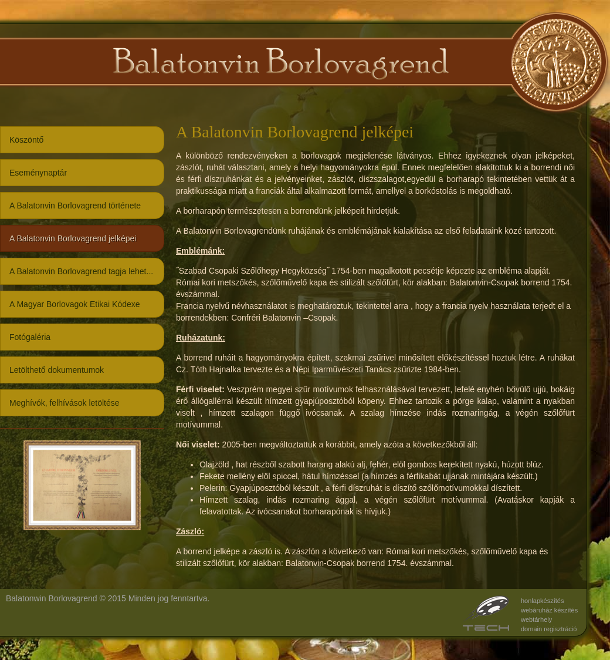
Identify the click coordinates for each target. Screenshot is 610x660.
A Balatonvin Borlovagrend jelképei (72, 238)
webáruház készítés (549, 610)
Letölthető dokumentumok (56, 370)
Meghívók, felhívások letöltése (64, 403)
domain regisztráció (549, 628)
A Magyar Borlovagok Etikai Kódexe (74, 304)
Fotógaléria (29, 337)
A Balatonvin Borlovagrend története (75, 205)
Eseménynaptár (38, 172)
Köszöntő (26, 139)
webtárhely (536, 619)
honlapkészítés (542, 600)
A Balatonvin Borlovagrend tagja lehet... (81, 271)
